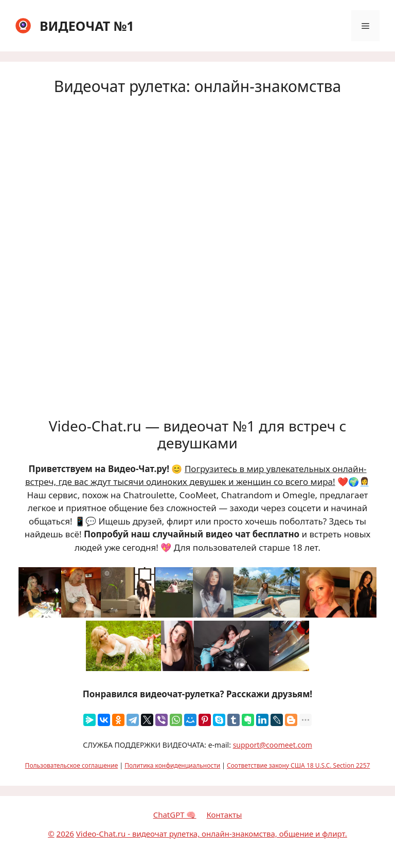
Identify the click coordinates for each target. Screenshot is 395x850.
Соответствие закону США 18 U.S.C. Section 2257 (298, 765)
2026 (65, 833)
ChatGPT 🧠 (174, 814)
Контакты (224, 814)
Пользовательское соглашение (71, 765)
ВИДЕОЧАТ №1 (87, 25)
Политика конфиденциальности (172, 765)
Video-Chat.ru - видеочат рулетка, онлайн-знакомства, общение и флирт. (211, 833)
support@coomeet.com (272, 745)
